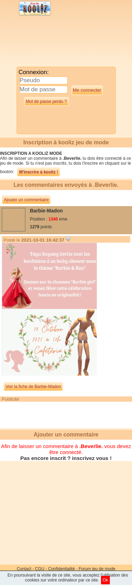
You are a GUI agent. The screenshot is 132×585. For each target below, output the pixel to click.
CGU (39, 568)
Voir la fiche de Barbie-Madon (33, 386)
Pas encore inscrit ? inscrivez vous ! (66, 458)
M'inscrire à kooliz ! (38, 172)
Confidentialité (61, 568)
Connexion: (34, 72)
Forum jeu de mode (97, 568)
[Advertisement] (58, 43)
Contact (24, 568)
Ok (105, 580)
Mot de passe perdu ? (46, 101)
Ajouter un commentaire (26, 199)
